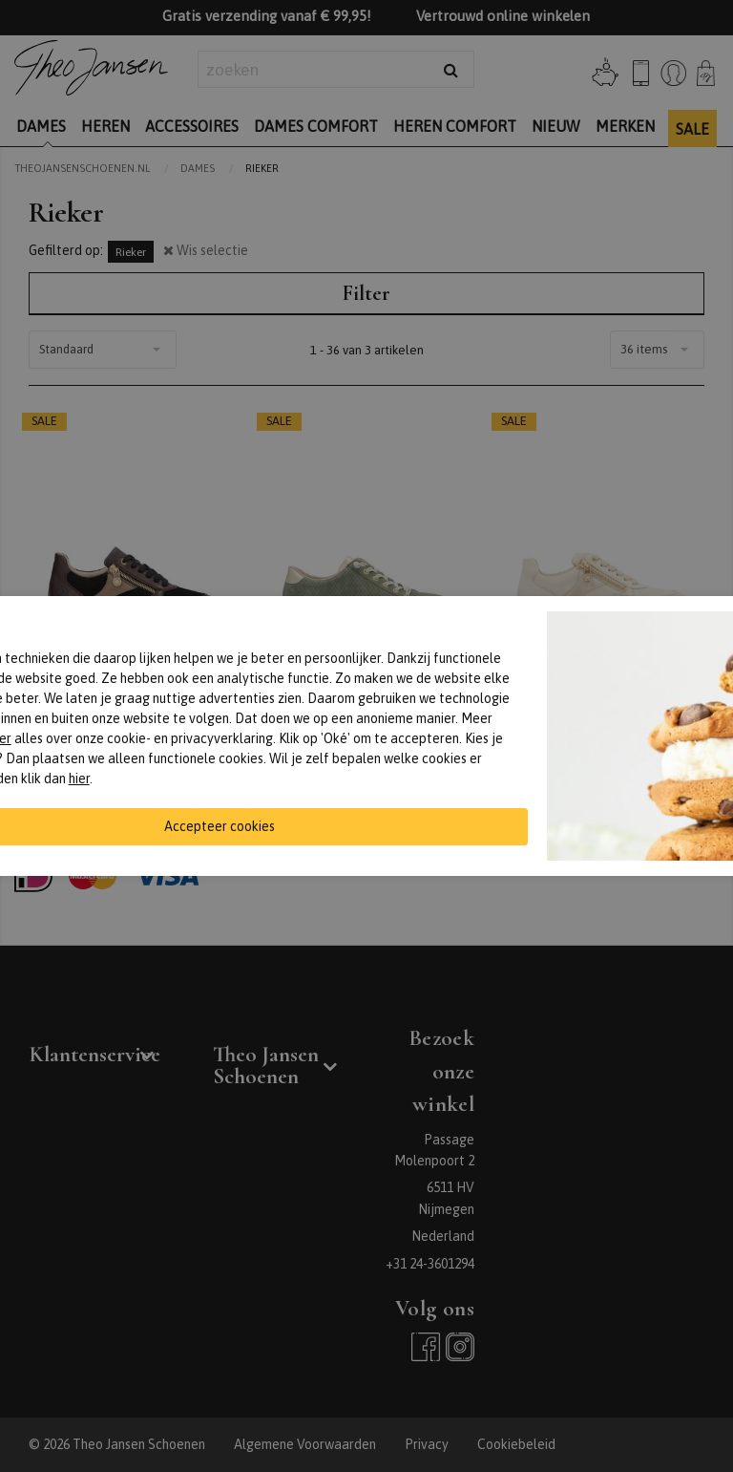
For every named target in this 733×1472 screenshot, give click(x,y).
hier (79, 778)
